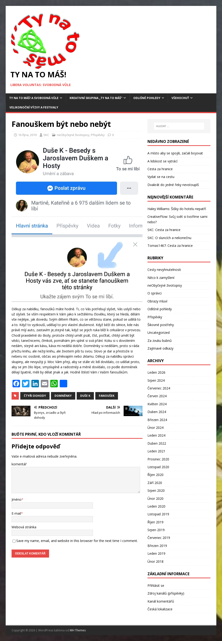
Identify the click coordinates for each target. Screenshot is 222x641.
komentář (19, 464)
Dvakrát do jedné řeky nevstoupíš (173, 184)
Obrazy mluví (157, 301)
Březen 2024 (157, 420)
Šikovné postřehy (160, 325)
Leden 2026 (156, 372)
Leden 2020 (156, 506)
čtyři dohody (35, 396)
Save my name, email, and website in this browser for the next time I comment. (77, 540)
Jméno (16, 499)
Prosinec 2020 (158, 459)
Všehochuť (180, 98)
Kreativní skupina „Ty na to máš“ (96, 98)
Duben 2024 (156, 411)
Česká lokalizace (159, 609)
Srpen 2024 (156, 380)
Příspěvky (98, 135)
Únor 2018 (155, 561)
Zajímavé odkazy (160, 348)
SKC (46, 135)
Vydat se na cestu (160, 176)
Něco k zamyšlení (160, 277)
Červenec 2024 (158, 388)
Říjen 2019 (155, 522)
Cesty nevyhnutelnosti (164, 269)
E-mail (16, 513)
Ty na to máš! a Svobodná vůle (34, 98)
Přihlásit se (155, 585)
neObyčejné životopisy (73, 135)
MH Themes (78, 630)
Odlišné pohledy (146, 98)
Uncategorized (158, 332)
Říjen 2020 (155, 474)
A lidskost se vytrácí (162, 161)
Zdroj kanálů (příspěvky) (165, 593)
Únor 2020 (155, 498)
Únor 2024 (155, 427)
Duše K (85, 396)
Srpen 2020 (156, 490)
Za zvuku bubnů (159, 340)
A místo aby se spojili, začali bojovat (175, 153)
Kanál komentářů (160, 601)
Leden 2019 (156, 553)
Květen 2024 (157, 404)
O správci (154, 293)
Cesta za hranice (160, 169)
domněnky (63, 396)
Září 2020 (154, 482)
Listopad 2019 (158, 514)
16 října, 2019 (27, 135)
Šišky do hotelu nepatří (188, 209)
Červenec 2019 (158, 537)
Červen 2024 (157, 396)
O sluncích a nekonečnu (173, 238)
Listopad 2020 (158, 467)
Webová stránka (24, 527)
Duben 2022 (156, 443)
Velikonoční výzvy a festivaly (33, 107)
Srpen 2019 (156, 530)
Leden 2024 (156, 435)
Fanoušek (106, 396)
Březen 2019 (157, 545)
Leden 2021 (156, 451)
